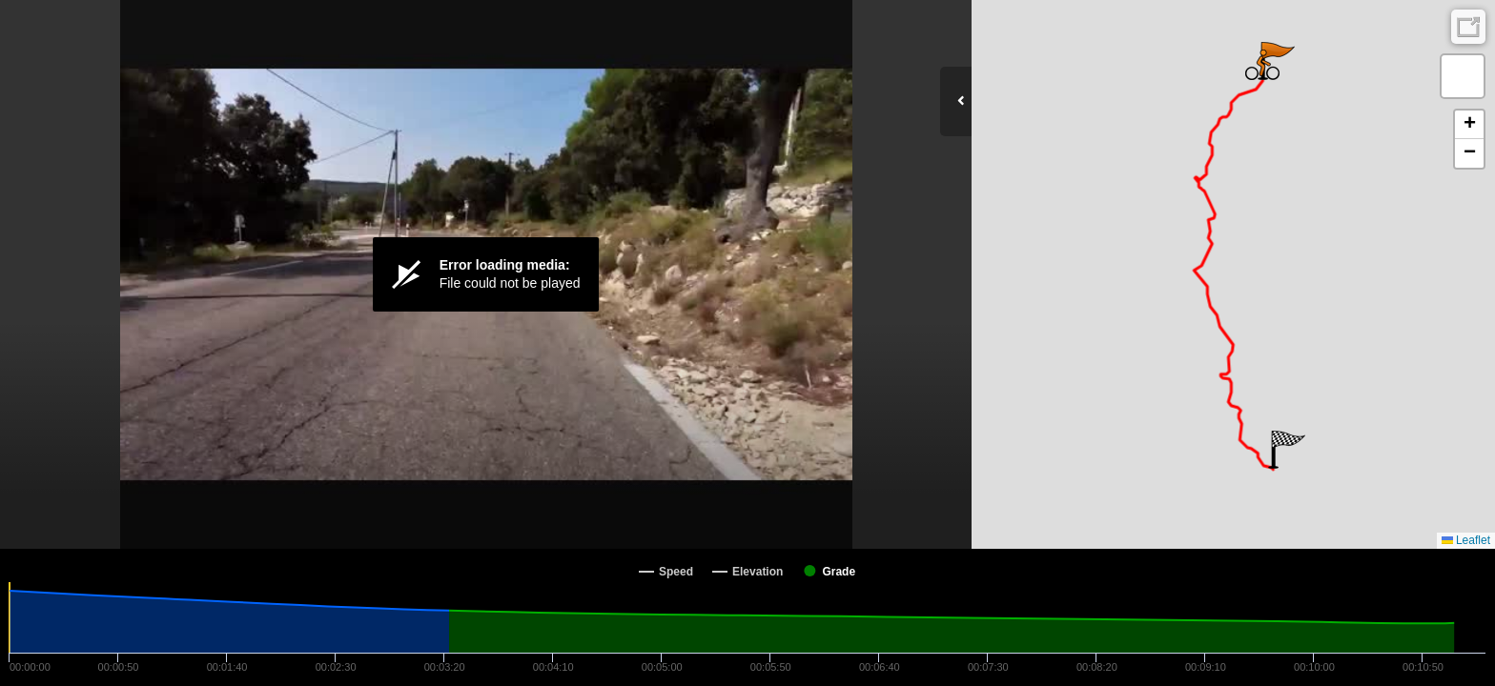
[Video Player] (486, 274)
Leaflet (1466, 540)
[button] (1286, 450)
